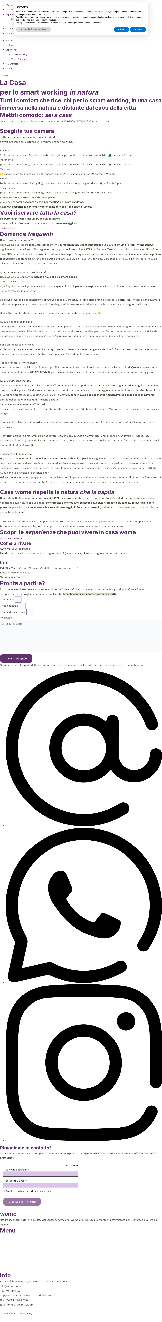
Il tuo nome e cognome (16, 1175)
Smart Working (20, 54)
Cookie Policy (27, 1319)
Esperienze (12, 49)
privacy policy (46, 1197)
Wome (9, 4)
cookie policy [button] (41, 14)
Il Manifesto (13, 63)
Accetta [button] (138, 29)
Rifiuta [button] (121, 29)
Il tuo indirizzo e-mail (13, 613)
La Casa (10, 9)
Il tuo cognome (9, 606)
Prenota (4, 1275)
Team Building (19, 59)
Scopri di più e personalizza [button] (33, 29)
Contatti (11, 33)
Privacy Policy (8, 1319)
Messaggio (6, 619)
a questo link (138, 249)
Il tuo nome (7, 599)
